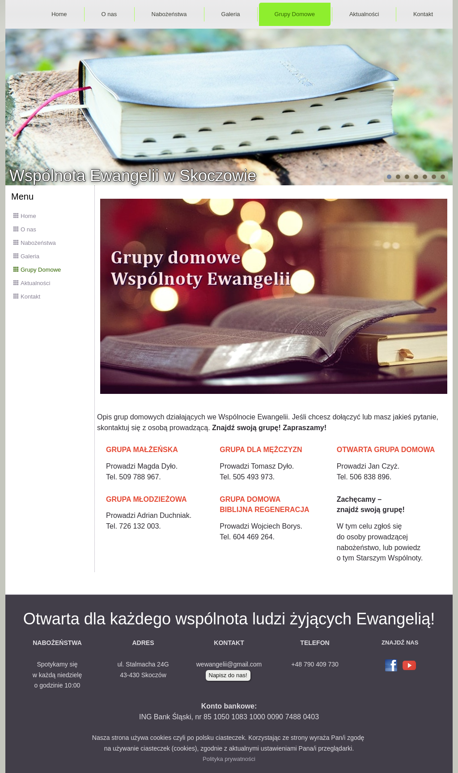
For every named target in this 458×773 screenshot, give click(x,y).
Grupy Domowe (295, 14)
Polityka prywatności (229, 759)
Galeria (230, 14)
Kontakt (423, 14)
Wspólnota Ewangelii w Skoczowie (132, 176)
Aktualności (364, 14)
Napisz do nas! (228, 675)
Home (59, 14)
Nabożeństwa (169, 14)
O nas (109, 14)
